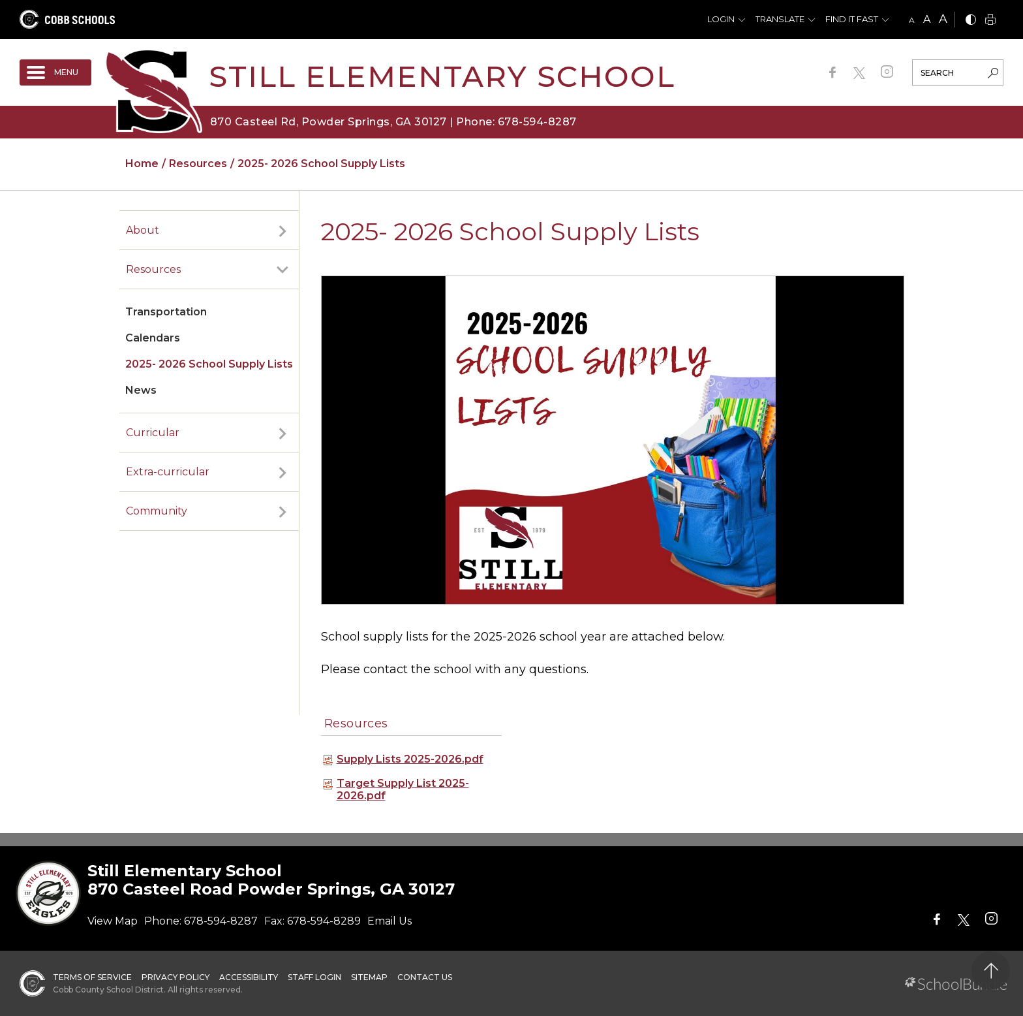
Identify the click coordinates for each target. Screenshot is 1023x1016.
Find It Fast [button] (851, 19)
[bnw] (971, 20)
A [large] (943, 19)
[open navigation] (55, 72)
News (141, 390)
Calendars (152, 338)
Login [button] (721, 19)
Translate (780, 19)
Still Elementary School (442, 76)
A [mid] (926, 19)
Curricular (152, 432)
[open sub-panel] (282, 230)
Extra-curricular (167, 472)
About (142, 230)
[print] (990, 20)
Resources (153, 269)
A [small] (912, 20)
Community (156, 511)
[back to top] (990, 970)
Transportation (166, 312)
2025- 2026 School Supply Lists (209, 364)
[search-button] (993, 74)
